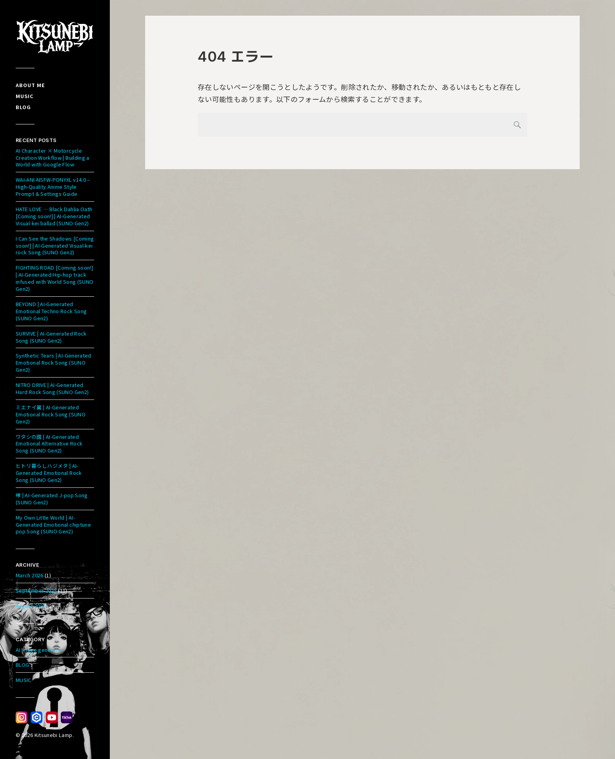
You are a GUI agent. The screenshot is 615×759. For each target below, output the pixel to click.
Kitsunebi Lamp (54, 735)
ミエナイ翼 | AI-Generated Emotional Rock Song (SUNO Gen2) (51, 414)
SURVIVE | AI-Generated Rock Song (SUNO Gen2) (51, 337)
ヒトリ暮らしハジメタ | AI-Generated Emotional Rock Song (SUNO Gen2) (49, 472)
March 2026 (30, 575)
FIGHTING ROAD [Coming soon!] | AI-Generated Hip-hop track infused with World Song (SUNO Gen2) (54, 278)
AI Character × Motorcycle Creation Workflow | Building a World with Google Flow (52, 157)
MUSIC (23, 680)
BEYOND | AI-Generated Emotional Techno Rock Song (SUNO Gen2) (51, 311)
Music (25, 96)
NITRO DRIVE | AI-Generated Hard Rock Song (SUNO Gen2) (52, 388)
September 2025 (36, 590)
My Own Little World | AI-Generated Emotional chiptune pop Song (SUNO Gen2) (53, 524)
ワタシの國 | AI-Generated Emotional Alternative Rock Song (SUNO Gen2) (49, 443)
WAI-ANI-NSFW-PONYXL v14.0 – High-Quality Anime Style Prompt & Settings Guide (53, 186)
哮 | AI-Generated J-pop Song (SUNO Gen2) (52, 498)
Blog (23, 107)
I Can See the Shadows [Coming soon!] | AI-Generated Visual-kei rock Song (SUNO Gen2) (55, 245)
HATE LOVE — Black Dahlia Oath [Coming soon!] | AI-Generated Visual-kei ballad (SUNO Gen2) (54, 216)
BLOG (22, 664)
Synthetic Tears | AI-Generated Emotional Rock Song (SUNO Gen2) (53, 362)
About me (30, 85)
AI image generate (38, 649)
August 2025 (31, 605)
